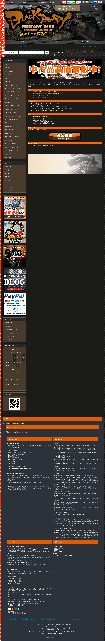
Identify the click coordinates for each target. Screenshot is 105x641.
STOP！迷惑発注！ (10, 333)
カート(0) (85, 41)
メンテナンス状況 (9, 336)
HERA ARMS (8, 190)
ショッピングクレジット (11, 340)
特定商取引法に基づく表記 (48, 619)
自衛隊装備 (8, 166)
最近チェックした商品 (24, 46)
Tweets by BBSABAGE (9, 195)
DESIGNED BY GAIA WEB (52, 635)
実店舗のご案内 (9, 322)
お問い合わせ (52, 41)
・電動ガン (69, 51)
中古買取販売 (8, 326)
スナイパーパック (9, 180)
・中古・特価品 (93, 51)
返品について (36, 619)
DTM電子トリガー (9, 177)
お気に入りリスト (10, 46)
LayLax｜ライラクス (10, 183)
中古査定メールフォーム (11, 329)
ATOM (93, 619)
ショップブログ (83, 46)
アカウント (19, 41)
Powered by (52, 638)
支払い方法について (15, 619)
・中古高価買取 (70, 54)
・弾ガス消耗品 (84, 51)
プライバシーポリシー (61, 619)
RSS (89, 619)
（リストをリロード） (21, 418)
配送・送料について (27, 619)
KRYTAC (7, 173)
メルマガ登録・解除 (94, 46)
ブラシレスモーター (10, 187)
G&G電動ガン (8, 170)
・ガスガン (76, 51)
